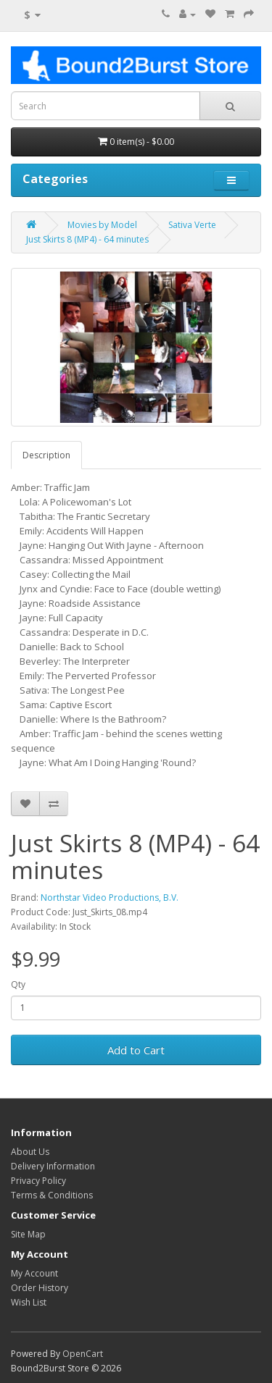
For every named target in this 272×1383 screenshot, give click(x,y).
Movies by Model (102, 225)
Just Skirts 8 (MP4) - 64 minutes (87, 239)
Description (46, 455)
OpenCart (82, 1354)
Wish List (28, 1302)
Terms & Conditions (52, 1195)
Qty (18, 984)
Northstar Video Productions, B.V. (109, 897)
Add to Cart (136, 1050)
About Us (30, 1152)
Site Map (28, 1234)
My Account (34, 1273)
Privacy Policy (38, 1180)
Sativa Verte (192, 225)
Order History (39, 1288)
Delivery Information (53, 1166)
